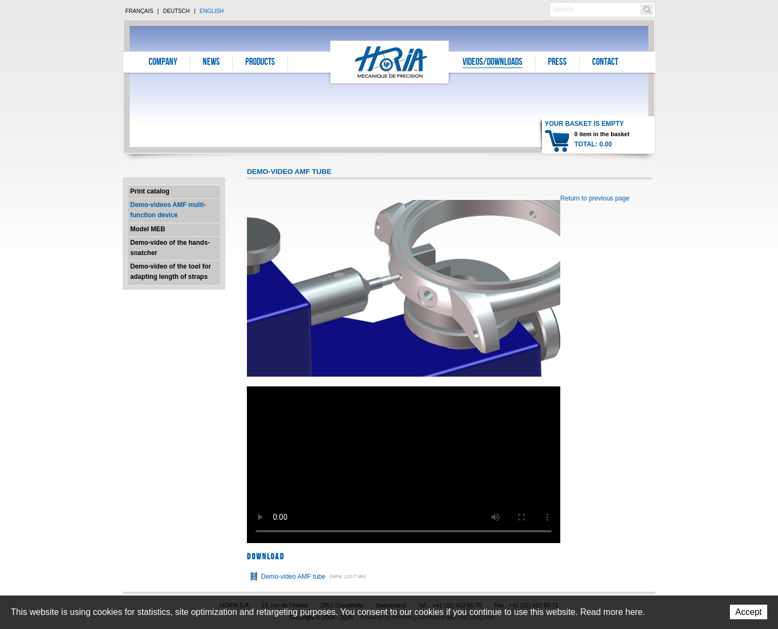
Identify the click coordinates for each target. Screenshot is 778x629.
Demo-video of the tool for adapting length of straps (170, 271)
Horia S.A (390, 62)
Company (163, 63)
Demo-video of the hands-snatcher (170, 248)
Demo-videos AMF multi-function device (168, 210)
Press (557, 63)
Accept (748, 612)
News (211, 63)
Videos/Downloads (492, 63)
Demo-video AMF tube (314, 576)
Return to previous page (594, 198)
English (211, 11)
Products (260, 63)
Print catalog (150, 191)
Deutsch (176, 11)
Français (139, 11)
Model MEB (147, 229)
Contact (605, 63)
